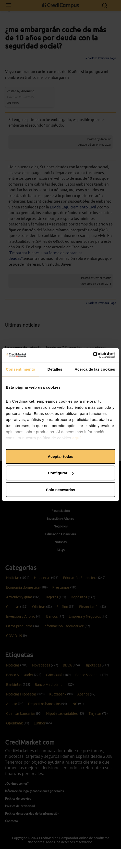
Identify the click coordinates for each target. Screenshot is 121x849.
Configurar (61, 473)
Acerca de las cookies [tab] (95, 369)
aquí (76, 438)
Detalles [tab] (54, 369)
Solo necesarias (60, 489)
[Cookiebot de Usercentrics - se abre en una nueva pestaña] (92, 355)
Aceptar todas (60, 456)
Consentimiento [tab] (20, 369)
